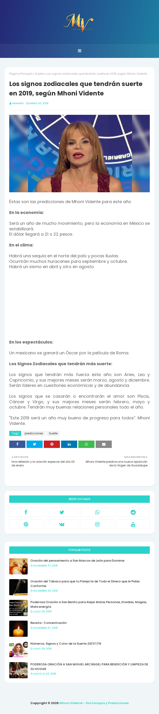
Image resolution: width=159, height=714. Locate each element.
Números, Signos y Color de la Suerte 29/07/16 (65, 643)
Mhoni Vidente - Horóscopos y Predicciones (94, 703)
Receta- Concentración (48, 623)
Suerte (39, 74)
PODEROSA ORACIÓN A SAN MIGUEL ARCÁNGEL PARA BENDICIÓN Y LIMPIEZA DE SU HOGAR (89, 666)
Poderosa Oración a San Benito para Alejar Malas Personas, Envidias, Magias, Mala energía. (88, 604)
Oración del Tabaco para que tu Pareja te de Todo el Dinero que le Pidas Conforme (85, 583)
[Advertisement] (79, 307)
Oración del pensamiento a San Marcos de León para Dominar (77, 560)
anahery (18, 103)
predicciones (34, 433)
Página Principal (20, 74)
